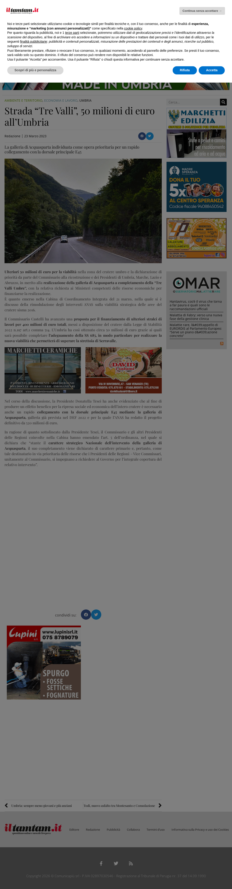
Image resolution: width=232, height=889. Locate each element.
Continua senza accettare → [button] (202, 10)
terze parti (72, 32)
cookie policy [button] (133, 28)
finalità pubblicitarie (33, 41)
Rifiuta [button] (185, 70)
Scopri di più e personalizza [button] (35, 70)
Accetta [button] (212, 70)
